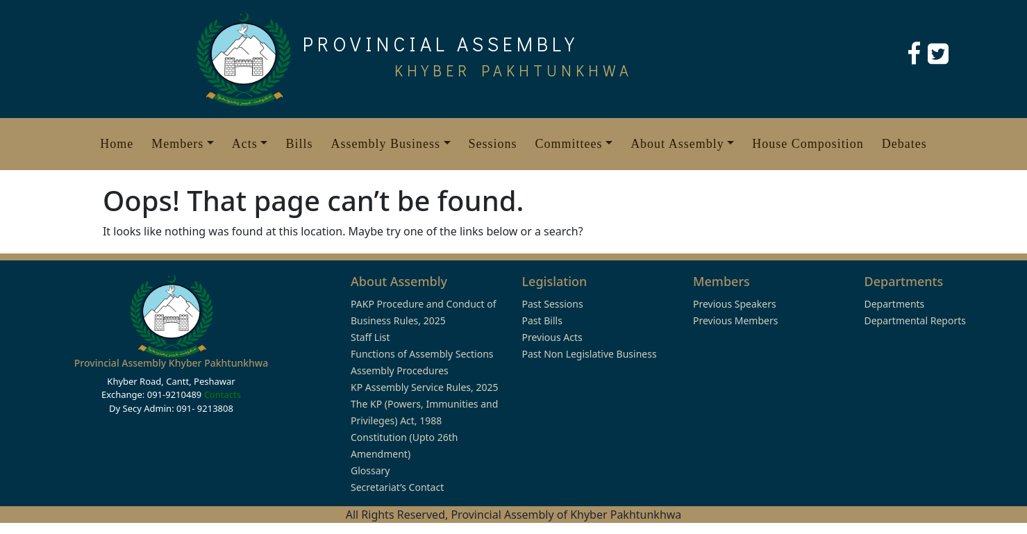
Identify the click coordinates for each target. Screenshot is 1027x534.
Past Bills (542, 320)
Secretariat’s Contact (397, 487)
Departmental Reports (915, 320)
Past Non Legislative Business (589, 353)
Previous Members (735, 320)
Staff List (370, 337)
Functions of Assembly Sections (422, 353)
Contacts (222, 394)
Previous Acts (552, 337)
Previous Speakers (734, 303)
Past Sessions (552, 303)
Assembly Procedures (400, 370)
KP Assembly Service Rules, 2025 (424, 387)
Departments (895, 303)
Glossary (370, 470)
